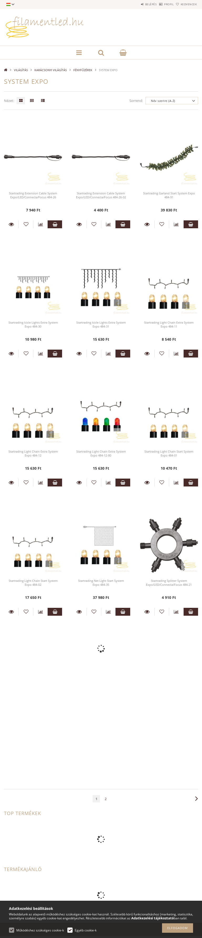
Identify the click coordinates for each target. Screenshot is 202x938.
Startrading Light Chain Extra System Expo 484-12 (33, 453)
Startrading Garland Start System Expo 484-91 (169, 195)
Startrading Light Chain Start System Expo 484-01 (168, 453)
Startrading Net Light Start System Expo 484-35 (101, 583)
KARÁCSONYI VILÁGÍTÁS (50, 70)
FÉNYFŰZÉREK (82, 70)
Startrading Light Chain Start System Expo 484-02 (33, 583)
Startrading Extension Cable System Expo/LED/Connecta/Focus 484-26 (33, 195)
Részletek (11, 224)
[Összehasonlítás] (40, 224)
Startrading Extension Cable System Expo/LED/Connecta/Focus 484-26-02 (101, 195)
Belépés (137, 4)
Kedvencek (186, 4)
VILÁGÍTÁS (21, 70)
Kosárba (55, 224)
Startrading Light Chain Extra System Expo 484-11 (169, 324)
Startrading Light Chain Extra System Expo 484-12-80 (101, 453)
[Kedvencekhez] (26, 224)
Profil (160, 4)
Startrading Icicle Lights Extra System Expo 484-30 (33, 324)
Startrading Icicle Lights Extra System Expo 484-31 (101, 324)
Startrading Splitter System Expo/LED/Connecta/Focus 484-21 (169, 583)
